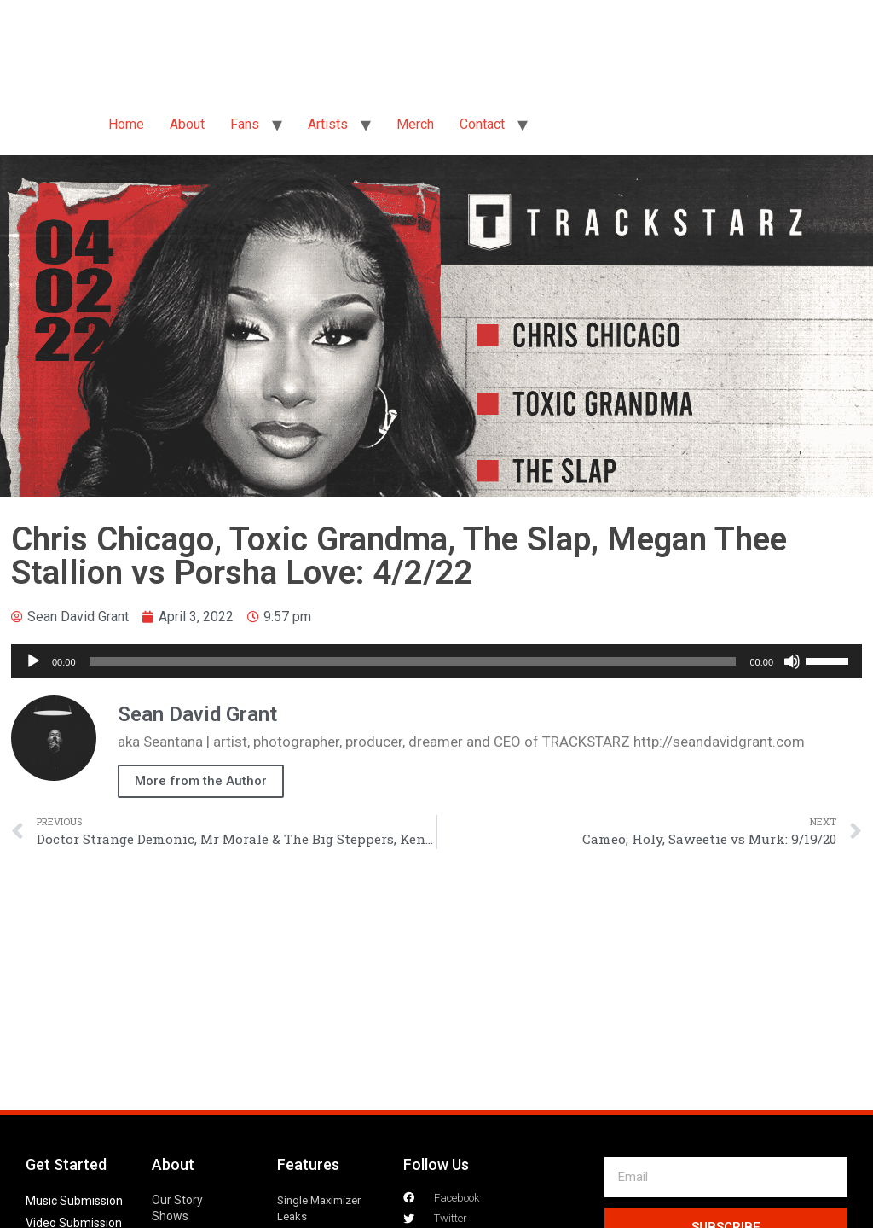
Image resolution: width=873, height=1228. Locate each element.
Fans (244, 124)
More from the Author (201, 781)
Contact (482, 124)
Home (126, 124)
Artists (328, 124)
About (187, 124)
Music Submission (74, 1201)
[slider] (413, 661)
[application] (436, 661)
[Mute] (792, 661)
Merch (415, 124)
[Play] (33, 661)
